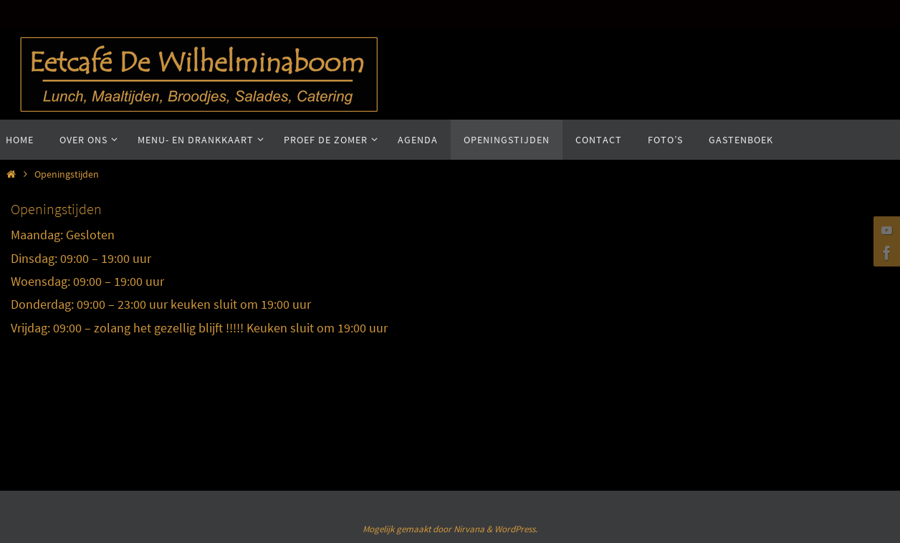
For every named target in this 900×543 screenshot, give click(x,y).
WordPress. (515, 529)
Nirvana (469, 529)
